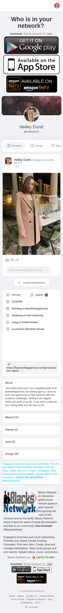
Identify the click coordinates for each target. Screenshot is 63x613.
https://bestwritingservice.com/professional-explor (31, 369)
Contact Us (31, 596)
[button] (57, 5)
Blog (50, 599)
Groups (9, 454)
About (20, 596)
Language (31, 607)
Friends (9, 429)
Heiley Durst (31, 127)
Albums (9, 417)
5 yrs (16, 166)
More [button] (38, 602)
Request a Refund (36, 599)
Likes (8, 441)
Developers (26, 602)
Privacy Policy (47, 596)
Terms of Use (17, 599)
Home (12, 596)
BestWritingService (37, 308)
